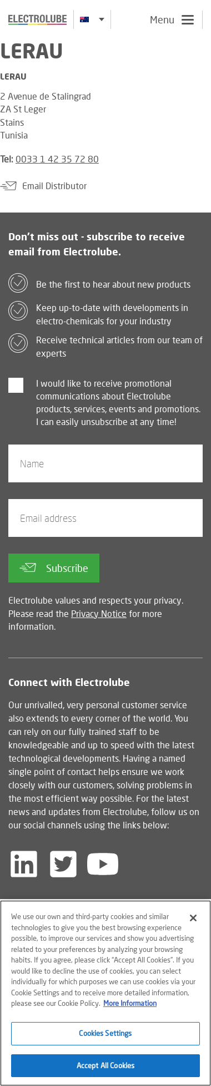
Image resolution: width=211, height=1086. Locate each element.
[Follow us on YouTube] (102, 864)
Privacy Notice (99, 613)
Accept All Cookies (105, 1067)
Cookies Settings (105, 1035)
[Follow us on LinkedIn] (23, 864)
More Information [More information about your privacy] (130, 1005)
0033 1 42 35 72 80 (57, 159)
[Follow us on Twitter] (63, 864)
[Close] (193, 921)
